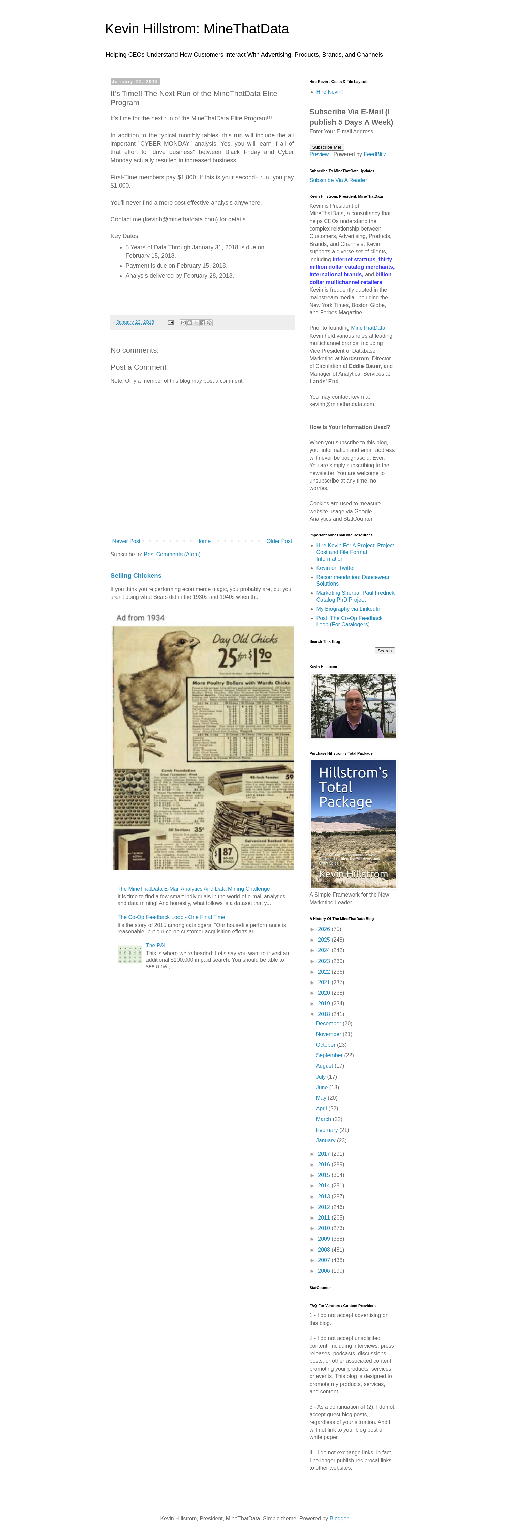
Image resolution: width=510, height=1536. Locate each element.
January (326, 1140)
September (330, 1055)
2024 (324, 950)
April (322, 1108)
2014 (324, 1185)
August (325, 1066)
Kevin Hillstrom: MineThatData (197, 28)
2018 (324, 1014)
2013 (324, 1196)
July (321, 1077)
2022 (324, 972)
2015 (324, 1175)
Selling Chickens (136, 575)
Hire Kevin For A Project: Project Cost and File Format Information (355, 552)
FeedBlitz (375, 154)
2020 (324, 993)
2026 (324, 929)
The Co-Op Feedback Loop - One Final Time (172, 917)
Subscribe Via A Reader (338, 180)
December (329, 1024)
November (329, 1034)
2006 (324, 1271)
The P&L (156, 945)
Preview (319, 154)
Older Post (279, 541)
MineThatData (368, 328)
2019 (324, 1003)
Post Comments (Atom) (172, 554)
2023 (324, 961)
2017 (324, 1154)
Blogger (339, 1518)
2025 (324, 940)
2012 (324, 1207)
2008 (324, 1250)
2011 (324, 1218)
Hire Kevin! (329, 92)
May (322, 1098)
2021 (324, 982)
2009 (324, 1239)
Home (203, 541)
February (327, 1130)
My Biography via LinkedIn (348, 609)
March (324, 1119)
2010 (324, 1228)
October (326, 1045)
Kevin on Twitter (335, 568)
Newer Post (126, 541)
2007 (324, 1260)
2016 (324, 1164)
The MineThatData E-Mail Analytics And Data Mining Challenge (194, 889)
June (322, 1087)
